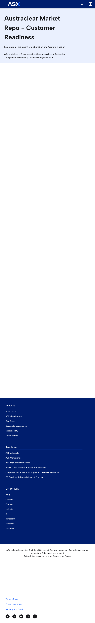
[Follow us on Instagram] (28, 616)
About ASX (11, 411)
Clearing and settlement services (36, 54)
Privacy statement (14, 604)
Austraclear (60, 54)
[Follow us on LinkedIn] (8, 616)
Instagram (10, 519)
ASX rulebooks (13, 453)
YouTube (10, 528)
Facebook (10, 523)
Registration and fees (16, 57)
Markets (14, 54)
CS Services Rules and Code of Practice (25, 477)
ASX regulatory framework (18, 463)
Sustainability (12, 431)
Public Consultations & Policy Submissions (26, 467)
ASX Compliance (14, 458)
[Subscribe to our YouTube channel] (21, 616)
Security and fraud (14, 609)
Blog (8, 494)
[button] (81, 3)
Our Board (10, 421)
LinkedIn (10, 509)
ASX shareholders (14, 416)
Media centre (12, 435)
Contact (9, 504)
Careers (9, 499)
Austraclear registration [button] (40, 57)
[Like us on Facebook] (35, 616)
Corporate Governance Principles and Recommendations (32, 472)
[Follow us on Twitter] (14, 616)
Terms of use (12, 599)
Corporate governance (16, 426)
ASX (6, 54)
